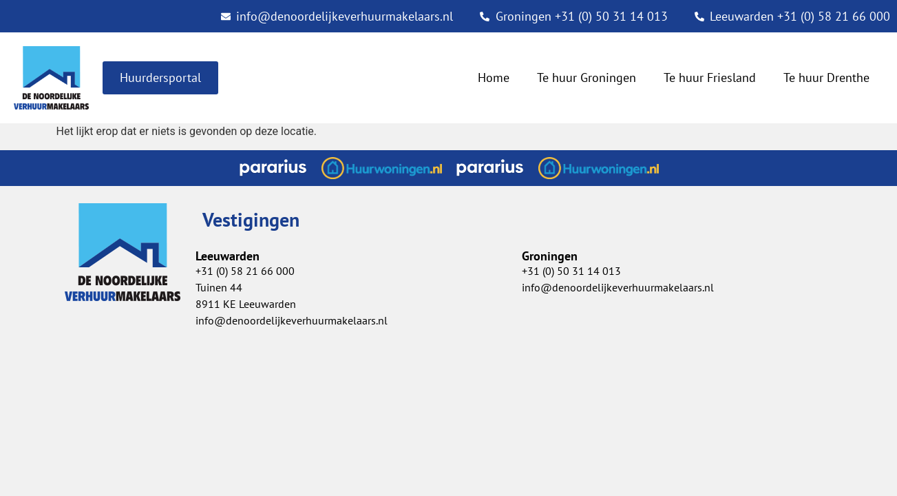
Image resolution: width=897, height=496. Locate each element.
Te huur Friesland (710, 77)
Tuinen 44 (219, 287)
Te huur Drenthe (826, 77)
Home (493, 77)
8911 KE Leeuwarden (246, 304)
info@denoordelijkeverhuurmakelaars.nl (618, 287)
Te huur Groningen (586, 77)
